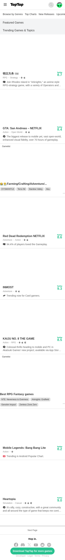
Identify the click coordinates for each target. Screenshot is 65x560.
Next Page (32, 530)
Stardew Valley (35, 189)
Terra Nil (21, 189)
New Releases (46, 14)
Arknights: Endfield (40, 399)
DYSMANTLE (7, 189)
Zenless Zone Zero (28, 404)
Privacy (45, 556)
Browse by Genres (13, 14)
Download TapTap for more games (32, 551)
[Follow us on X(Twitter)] (29, 545)
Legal (30, 556)
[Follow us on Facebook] (16, 545)
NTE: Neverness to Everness (14, 399)
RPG (5, 77)
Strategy (14, 77)
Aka (48, 189)
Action (5, 132)
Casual (18, 503)
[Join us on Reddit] (42, 545)
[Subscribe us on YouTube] (36, 545)
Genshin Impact (8, 404)
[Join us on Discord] (23, 545)
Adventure (7, 240)
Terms (37, 556)
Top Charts (31, 14)
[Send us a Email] (49, 545)
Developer (21, 556)
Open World (16, 132)
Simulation (7, 503)
